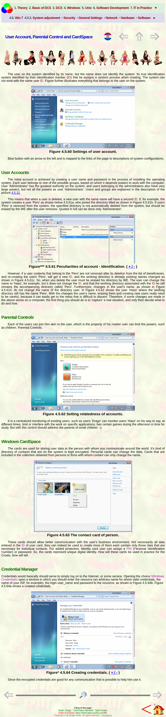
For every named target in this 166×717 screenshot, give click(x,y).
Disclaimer (107, 715)
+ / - (132, 266)
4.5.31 (15, 192)
